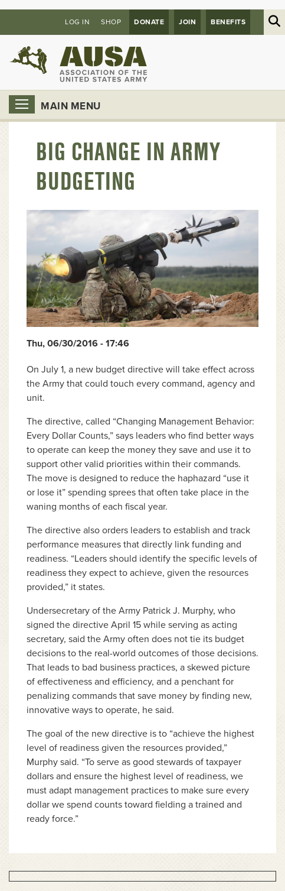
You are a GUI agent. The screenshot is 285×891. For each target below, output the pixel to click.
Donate (149, 22)
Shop (111, 22)
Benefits (228, 22)
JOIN (187, 22)
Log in (77, 22)
